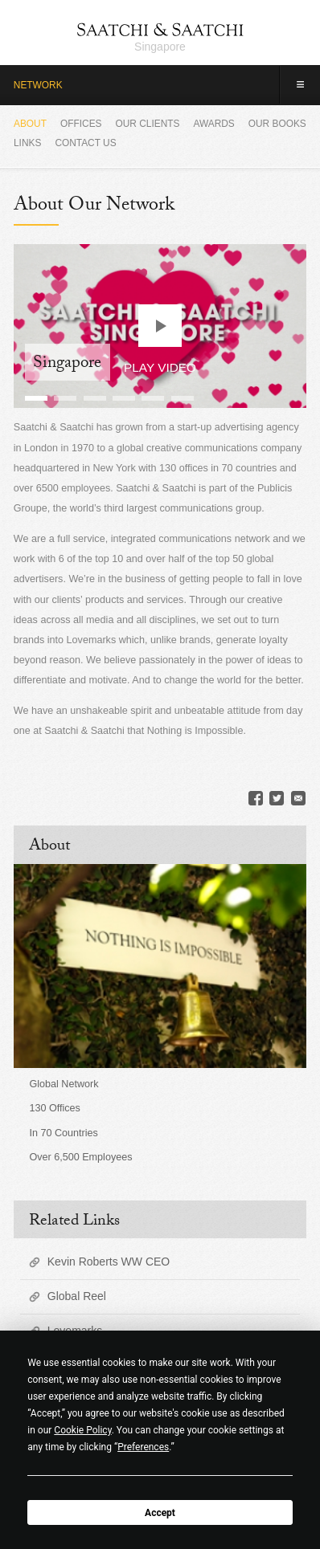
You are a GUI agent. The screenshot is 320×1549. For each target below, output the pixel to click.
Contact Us (85, 143)
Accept (160, 1512)
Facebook (255, 798)
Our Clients (148, 123)
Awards (213, 123)
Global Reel (76, 1296)
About (30, 123)
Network (38, 85)
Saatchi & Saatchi (160, 29)
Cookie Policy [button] (82, 1430)
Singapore (160, 46)
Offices (81, 123)
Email (298, 798)
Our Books (277, 123)
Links (27, 143)
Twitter (276, 798)
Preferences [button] (143, 1447)
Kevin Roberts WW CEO (108, 1261)
